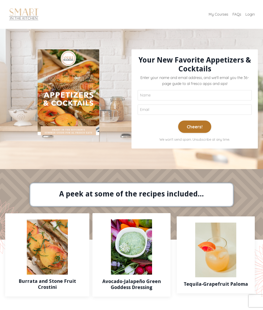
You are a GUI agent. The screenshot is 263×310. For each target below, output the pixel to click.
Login (250, 14)
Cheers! (195, 126)
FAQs (236, 14)
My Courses (218, 14)
